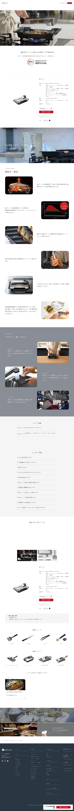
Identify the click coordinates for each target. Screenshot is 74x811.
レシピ (46, 778)
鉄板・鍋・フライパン (34, 756)
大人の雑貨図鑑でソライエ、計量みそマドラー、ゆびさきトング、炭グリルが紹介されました (37, 431)
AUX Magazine (47, 760)
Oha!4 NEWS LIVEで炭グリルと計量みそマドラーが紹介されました (35, 436)
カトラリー (32, 760)
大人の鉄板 (17, 759)
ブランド (17, 754)
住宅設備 (31, 776)
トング (31, 752)
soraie (17, 771)
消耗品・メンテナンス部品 (35, 762)
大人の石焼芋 (18, 763)
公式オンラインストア (46, 116)
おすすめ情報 (47, 749)
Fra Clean (18, 773)
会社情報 (46, 765)
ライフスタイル (33, 770)
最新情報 (46, 783)
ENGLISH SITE (47, 793)
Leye (16, 757)
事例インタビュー (48, 756)
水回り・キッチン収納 (34, 758)
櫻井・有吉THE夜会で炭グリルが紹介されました (31, 428)
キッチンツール (33, 754)
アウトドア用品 (33, 768)
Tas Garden (18, 775)
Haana (17, 767)
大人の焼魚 (17, 761)
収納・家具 (32, 774)
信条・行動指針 (47, 768)
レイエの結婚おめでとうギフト (35, 766)
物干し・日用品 (33, 772)
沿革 (45, 772)
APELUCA (18, 765)
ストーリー (18, 749)
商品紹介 (32, 749)
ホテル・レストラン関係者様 (50, 788)
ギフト (31, 764)
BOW (17, 769)
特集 (45, 754)
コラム (12, 677)
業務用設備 (32, 778)
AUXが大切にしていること (49, 770)
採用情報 (46, 774)
